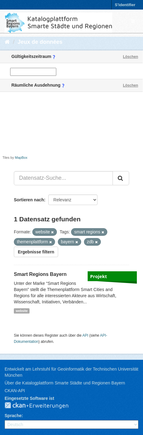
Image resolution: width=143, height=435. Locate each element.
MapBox (21, 157)
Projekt (98, 276)
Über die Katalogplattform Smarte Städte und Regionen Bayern (65, 382)
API (85, 335)
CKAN (41, 405)
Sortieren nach (29, 199)
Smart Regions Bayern (40, 274)
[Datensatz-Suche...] (63, 178)
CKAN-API (15, 390)
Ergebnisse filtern (36, 251)
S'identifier (125, 4)
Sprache (13, 415)
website (22, 311)
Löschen (130, 57)
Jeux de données (40, 42)
